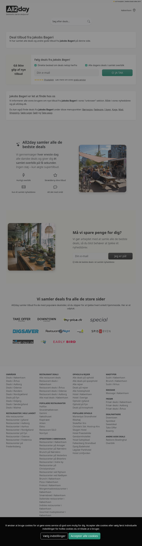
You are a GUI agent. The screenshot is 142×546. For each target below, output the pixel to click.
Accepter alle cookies (84, 536)
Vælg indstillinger (54, 536)
